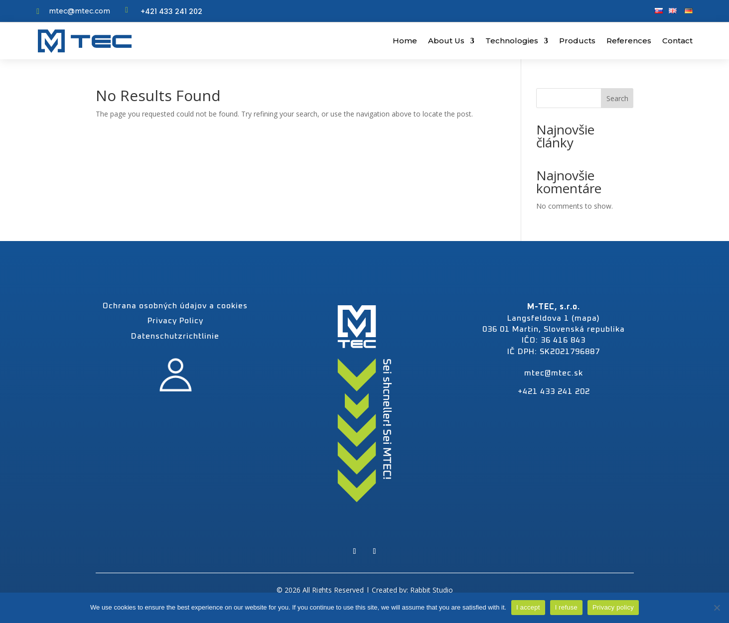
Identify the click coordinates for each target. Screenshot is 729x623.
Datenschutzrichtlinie (175, 336)
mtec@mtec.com (79, 10)
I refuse (566, 607)
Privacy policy (613, 607)
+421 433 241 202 (171, 11)
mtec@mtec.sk (553, 373)
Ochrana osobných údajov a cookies (175, 306)
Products (577, 40)
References (628, 40)
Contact (677, 40)
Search (617, 98)
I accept (528, 607)
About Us (446, 40)
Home (405, 40)
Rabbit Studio (431, 590)
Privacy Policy (175, 321)
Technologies (511, 40)
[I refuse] (717, 608)
